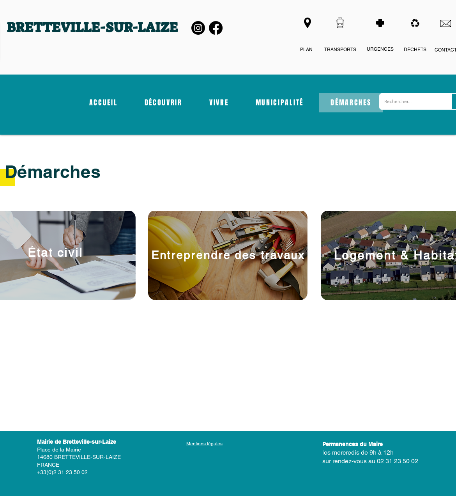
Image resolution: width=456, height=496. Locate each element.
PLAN (306, 49)
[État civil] (55, 252)
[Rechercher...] (409, 101)
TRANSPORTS (340, 49)
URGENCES (380, 49)
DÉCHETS (415, 49)
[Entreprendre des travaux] (228, 255)
